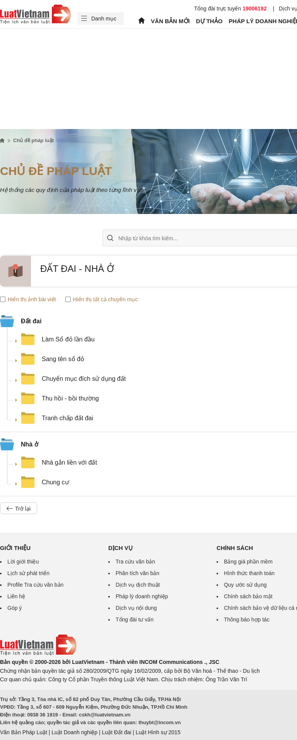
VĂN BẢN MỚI (170, 21)
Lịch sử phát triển (28, 573)
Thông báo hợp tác (247, 619)
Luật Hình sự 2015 (158, 732)
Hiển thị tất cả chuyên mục (101, 299)
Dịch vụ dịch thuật (138, 585)
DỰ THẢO (209, 21)
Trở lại (19, 509)
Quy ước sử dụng (245, 585)
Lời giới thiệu (23, 561)
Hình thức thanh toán (249, 573)
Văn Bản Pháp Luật (23, 732)
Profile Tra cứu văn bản (35, 585)
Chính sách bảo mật (248, 596)
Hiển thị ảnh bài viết (28, 299)
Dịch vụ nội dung (136, 608)
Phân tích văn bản (137, 573)
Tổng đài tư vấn (135, 619)
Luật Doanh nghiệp (74, 732)
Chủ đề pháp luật (33, 140)
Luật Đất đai (116, 732)
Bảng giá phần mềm (248, 561)
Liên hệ (16, 596)
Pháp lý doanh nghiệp (142, 596)
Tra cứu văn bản (135, 561)
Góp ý (14, 608)
